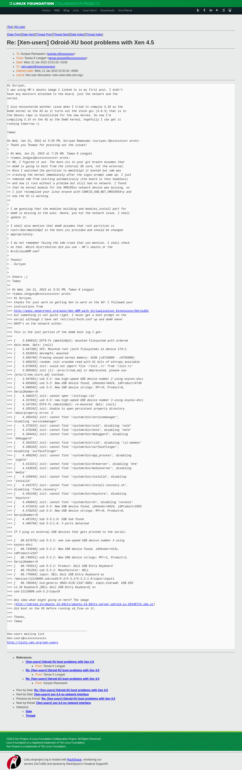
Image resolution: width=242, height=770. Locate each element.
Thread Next (61, 34)
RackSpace (74, 759)
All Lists (19, 27)
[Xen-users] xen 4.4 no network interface (61, 694)
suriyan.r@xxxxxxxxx (60, 54)
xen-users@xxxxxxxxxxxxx (38, 66)
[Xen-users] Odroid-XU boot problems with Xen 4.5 (60, 661)
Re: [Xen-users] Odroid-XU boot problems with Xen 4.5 (62, 670)
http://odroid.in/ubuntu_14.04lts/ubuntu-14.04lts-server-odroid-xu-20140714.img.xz (84, 604)
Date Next (28, 34)
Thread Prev (44, 34)
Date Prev (14, 34)
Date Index (77, 34)
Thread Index (94, 34)
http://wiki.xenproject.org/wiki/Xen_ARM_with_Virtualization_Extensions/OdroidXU (81, 311)
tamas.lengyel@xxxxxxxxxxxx (67, 58)
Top (10, 27)
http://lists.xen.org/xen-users (32, 643)
